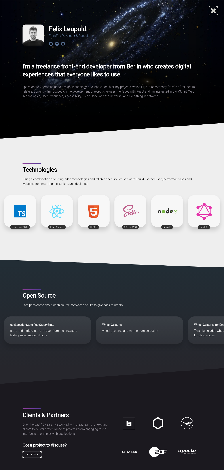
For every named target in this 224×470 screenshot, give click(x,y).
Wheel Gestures (112, 325)
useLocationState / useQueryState (32, 325)
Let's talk (35, 456)
